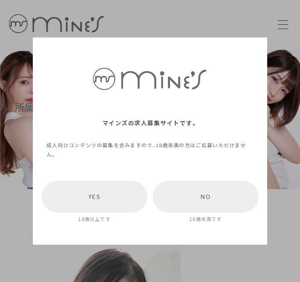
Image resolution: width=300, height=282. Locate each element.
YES (94, 196)
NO (205, 196)
